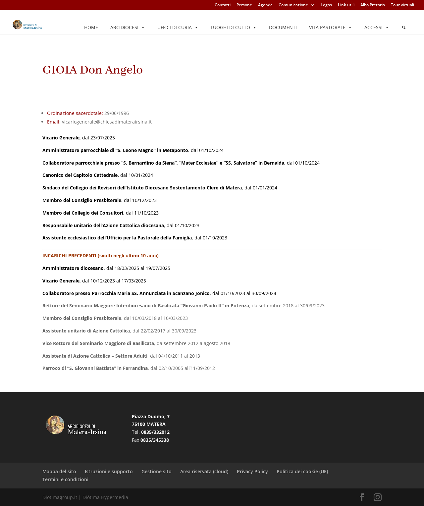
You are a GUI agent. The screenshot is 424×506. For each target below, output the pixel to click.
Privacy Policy (252, 471)
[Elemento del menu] (404, 27)
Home (91, 27)
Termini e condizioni (65, 479)
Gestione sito (156, 471)
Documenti (283, 27)
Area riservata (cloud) (204, 471)
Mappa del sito (59, 471)
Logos (326, 5)
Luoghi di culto (234, 27)
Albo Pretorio (372, 5)
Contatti (223, 5)
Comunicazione (293, 5)
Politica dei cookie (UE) (302, 471)
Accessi (376, 27)
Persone (244, 5)
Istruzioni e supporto (109, 471)
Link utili (346, 5)
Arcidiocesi (127, 27)
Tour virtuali (402, 5)
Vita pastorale (330, 27)
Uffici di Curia (177, 27)
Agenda (265, 5)
